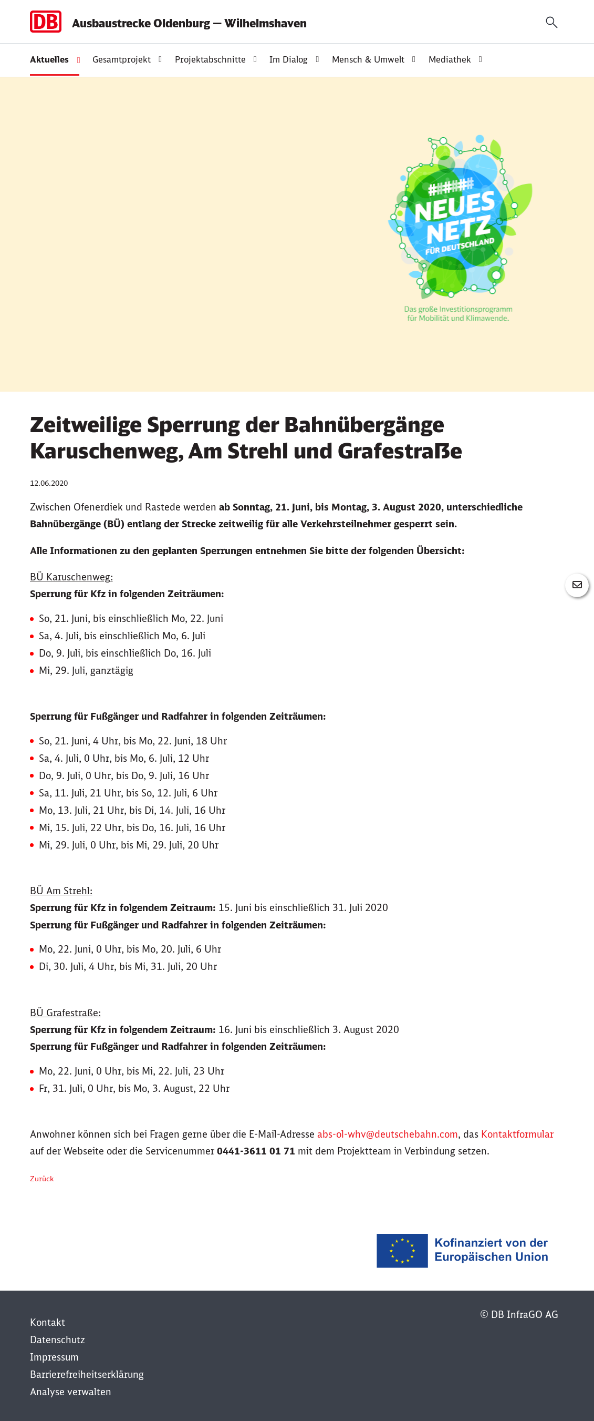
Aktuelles (49, 59)
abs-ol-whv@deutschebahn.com (387, 1134)
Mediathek (450, 59)
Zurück (42, 1178)
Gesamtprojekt (121, 59)
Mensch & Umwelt (368, 59)
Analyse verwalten (70, 1392)
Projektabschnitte (210, 59)
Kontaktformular (517, 1134)
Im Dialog (288, 59)
